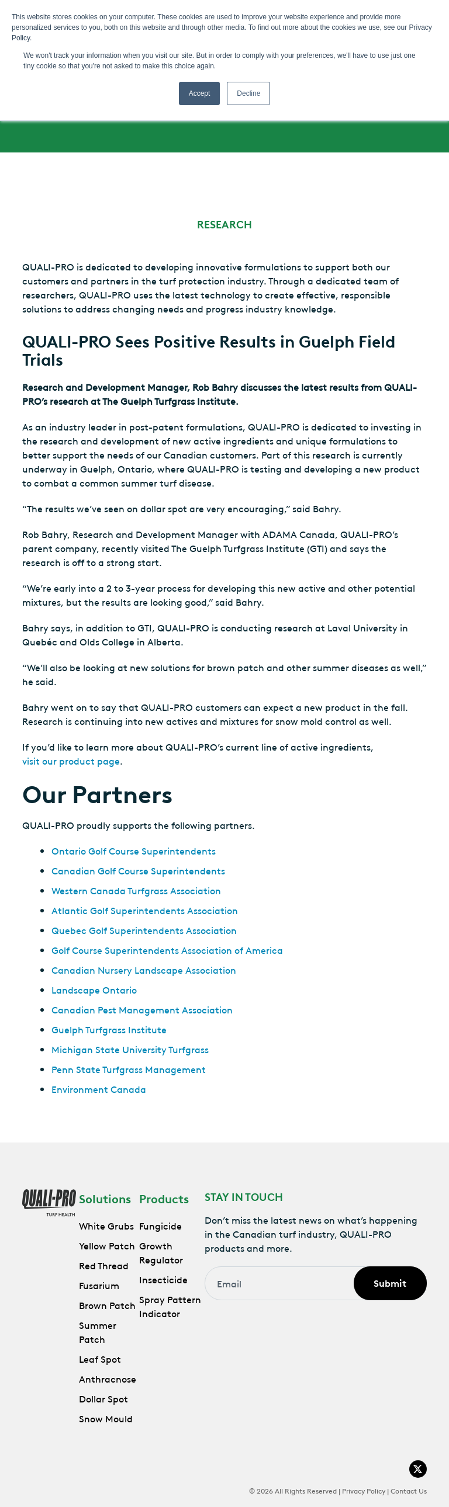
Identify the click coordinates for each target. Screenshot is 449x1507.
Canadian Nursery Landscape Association (143, 969)
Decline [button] (248, 93)
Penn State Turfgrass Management (128, 1068)
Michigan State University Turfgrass (130, 1049)
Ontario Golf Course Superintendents (133, 850)
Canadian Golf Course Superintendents (138, 870)
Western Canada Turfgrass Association (136, 890)
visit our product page (71, 760)
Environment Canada (98, 1088)
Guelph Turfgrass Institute (109, 1029)
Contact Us (409, 1490)
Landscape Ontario (94, 989)
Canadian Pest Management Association (142, 1009)
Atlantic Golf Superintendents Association (144, 910)
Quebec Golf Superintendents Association (144, 929)
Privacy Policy (363, 1490)
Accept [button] (199, 93)
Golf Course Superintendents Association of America (167, 949)
